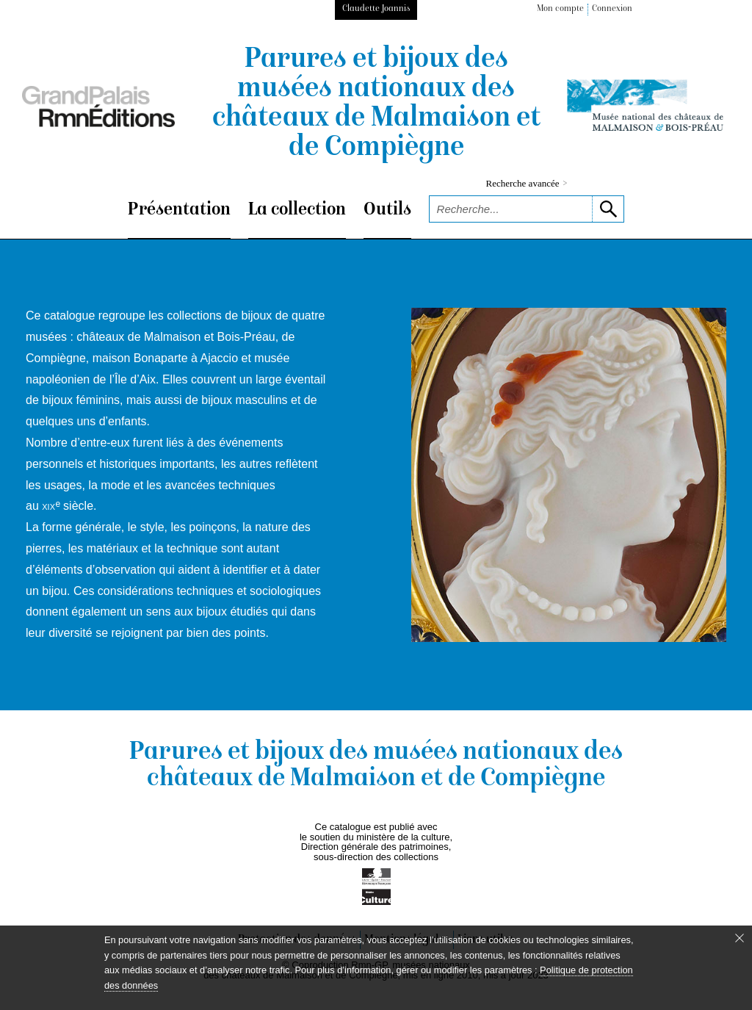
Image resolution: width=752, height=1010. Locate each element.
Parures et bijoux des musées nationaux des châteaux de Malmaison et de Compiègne (376, 104)
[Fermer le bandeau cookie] (739, 938)
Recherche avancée (527, 183)
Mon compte (560, 9)
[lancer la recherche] (607, 209)
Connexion (612, 9)
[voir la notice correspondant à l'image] (568, 475)
